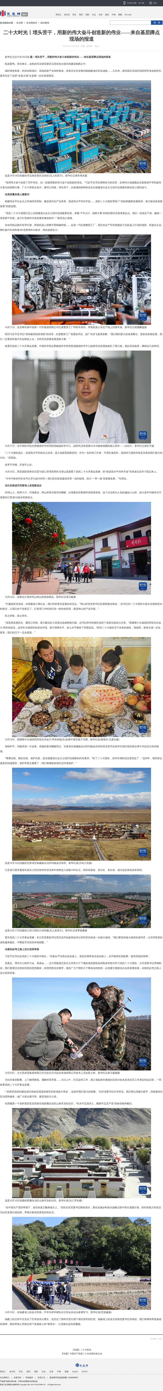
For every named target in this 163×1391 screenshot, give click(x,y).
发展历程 (17, 1378)
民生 (74, 15)
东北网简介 (5, 1378)
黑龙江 (58, 15)
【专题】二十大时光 (81, 1350)
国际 (87, 15)
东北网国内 (31, 23)
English (75, 1372)
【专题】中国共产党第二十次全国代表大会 (81, 1353)
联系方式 (41, 1378)
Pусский (128, 15)
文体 (100, 15)
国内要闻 (44, 23)
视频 (120, 15)
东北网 (19, 23)
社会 (94, 15)
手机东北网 (132, 3)
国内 (81, 15)
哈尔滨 (67, 15)
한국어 (85, 1372)
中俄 (113, 15)
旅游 (107, 15)
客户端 (141, 3)
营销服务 (29, 1378)
